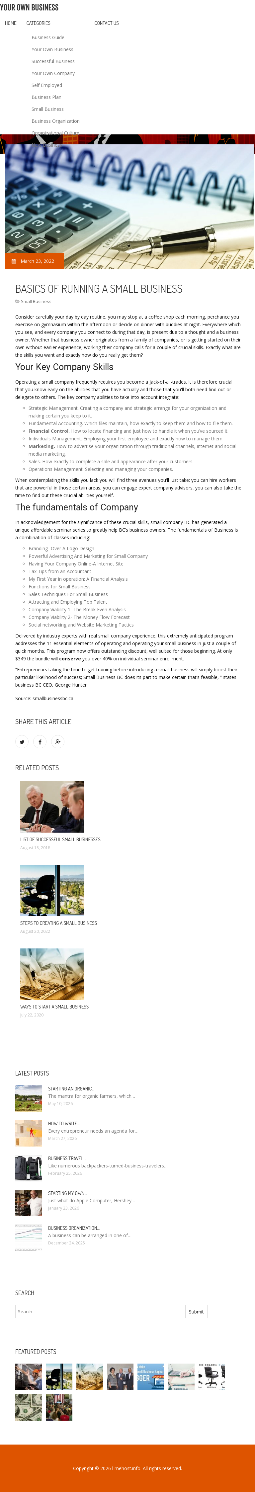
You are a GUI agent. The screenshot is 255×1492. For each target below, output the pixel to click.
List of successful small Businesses (60, 839)
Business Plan (46, 97)
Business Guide (48, 37)
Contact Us (107, 23)
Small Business (48, 109)
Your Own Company (53, 73)
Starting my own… (67, 1193)
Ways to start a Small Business (54, 1007)
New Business (47, 145)
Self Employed (47, 85)
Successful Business (53, 61)
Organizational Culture (55, 133)
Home (11, 23)
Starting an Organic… (71, 1088)
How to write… (64, 1123)
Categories (38, 23)
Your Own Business (52, 49)
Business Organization (56, 121)
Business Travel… (67, 1158)
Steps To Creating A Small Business (58, 923)
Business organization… (74, 1228)
